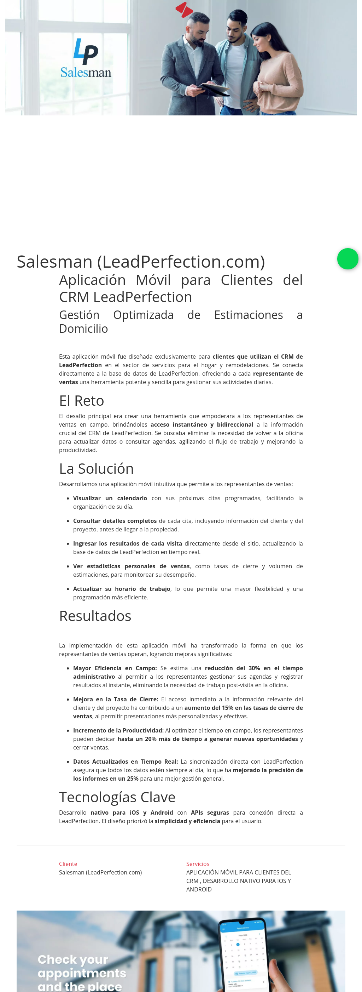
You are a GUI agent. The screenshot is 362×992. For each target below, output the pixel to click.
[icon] (184, 10)
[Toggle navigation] (352, 9)
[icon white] (13, 10)
